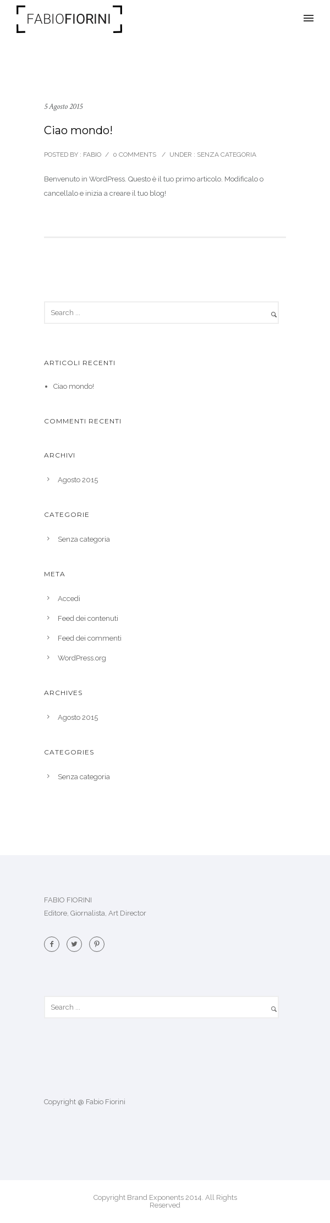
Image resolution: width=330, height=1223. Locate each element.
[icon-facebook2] (54, 944)
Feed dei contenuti (88, 618)
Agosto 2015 (78, 480)
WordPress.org (82, 658)
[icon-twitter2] (77, 944)
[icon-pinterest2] (97, 944)
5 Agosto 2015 (63, 106)
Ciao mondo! (78, 130)
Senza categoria (225, 154)
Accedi (69, 598)
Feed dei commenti (90, 638)
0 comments (134, 154)
